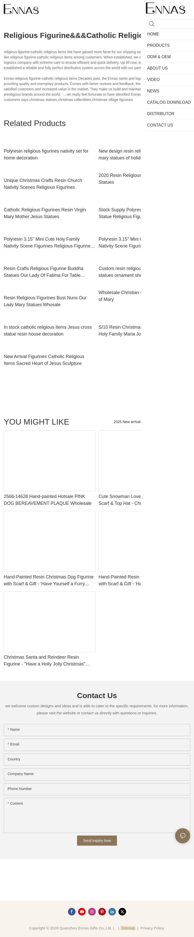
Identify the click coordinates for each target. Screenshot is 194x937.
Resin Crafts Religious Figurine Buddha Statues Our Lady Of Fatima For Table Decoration (43, 272)
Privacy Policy (152, 928)
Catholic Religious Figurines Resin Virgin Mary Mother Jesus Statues (45, 213)
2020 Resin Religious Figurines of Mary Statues (138, 179)
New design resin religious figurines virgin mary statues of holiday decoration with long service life (143, 155)
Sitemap (127, 928)
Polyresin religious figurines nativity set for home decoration (46, 154)
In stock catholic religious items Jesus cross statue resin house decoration (48, 331)
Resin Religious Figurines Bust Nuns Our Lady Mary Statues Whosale (45, 301)
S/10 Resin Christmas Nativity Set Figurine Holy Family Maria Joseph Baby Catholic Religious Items (141, 331)
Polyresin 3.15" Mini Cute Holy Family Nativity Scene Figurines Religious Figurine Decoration (47, 243)
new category (177, 422)
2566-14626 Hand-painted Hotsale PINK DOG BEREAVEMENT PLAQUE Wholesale (47, 500)
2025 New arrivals (128, 422)
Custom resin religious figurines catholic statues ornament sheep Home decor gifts (141, 272)
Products (154, 422)
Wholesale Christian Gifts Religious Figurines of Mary (144, 296)
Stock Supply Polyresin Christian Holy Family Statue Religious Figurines (144, 213)
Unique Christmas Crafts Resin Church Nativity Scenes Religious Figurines (43, 184)
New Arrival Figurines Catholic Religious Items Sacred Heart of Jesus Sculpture (44, 360)
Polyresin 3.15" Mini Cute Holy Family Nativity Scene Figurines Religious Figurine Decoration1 (142, 243)
